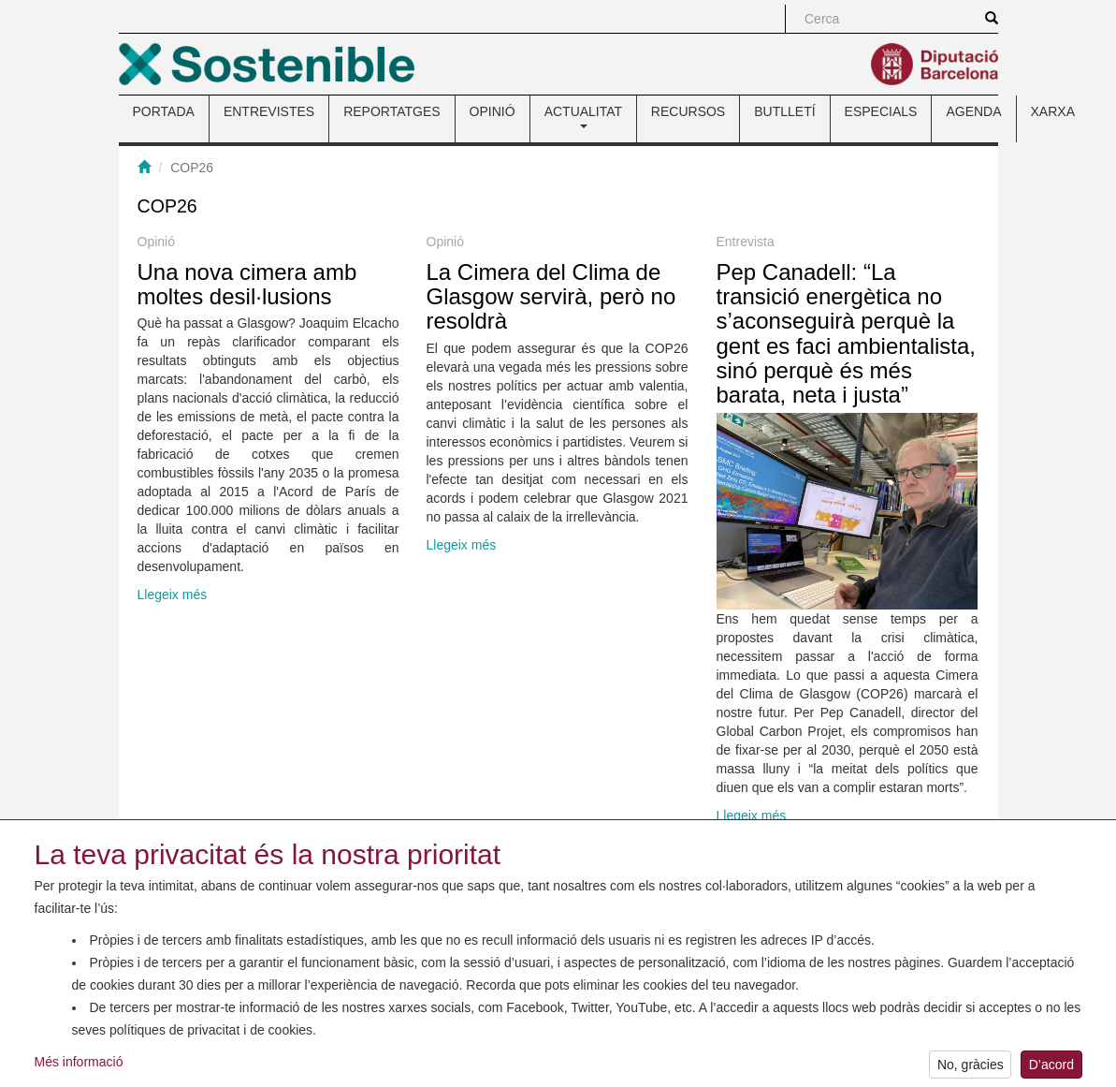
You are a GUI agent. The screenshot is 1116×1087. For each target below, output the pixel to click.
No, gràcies (970, 1068)
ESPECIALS (881, 111)
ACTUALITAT (583, 116)
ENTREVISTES (269, 111)
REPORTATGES (391, 111)
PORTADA (164, 111)
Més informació (79, 1065)
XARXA (1053, 111)
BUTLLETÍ (784, 111)
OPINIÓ (492, 111)
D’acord (1051, 1068)
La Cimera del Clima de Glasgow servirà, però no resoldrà (551, 296)
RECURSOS (688, 111)
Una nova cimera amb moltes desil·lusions (247, 284)
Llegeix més (173, 594)
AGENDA (973, 111)
